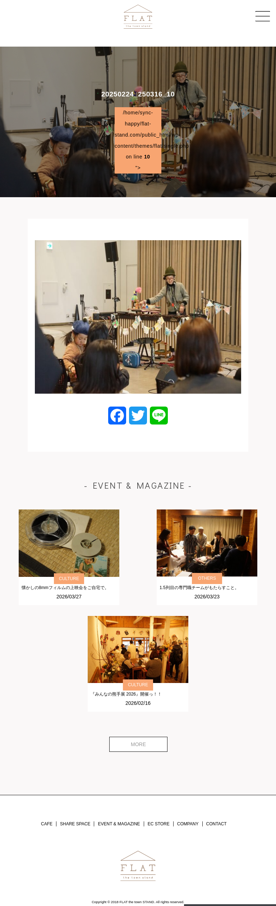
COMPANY (188, 823)
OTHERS (207, 578)
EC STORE (159, 823)
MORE (138, 744)
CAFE (46, 823)
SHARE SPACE (75, 823)
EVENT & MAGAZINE (119, 823)
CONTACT (216, 823)
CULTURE (69, 578)
